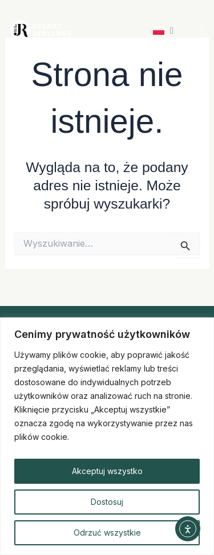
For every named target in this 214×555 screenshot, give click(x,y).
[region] (107, 436)
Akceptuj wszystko (107, 471)
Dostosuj (107, 502)
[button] (202, 30)
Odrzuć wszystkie (107, 532)
